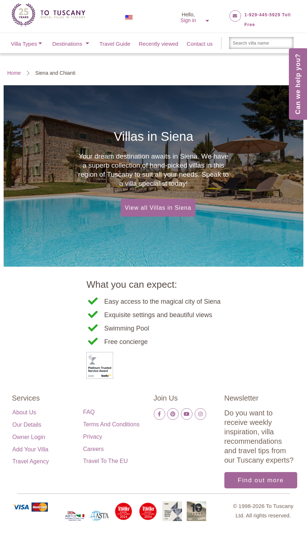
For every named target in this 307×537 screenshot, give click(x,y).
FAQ (89, 412)
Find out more (261, 480)
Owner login (28, 437)
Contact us (200, 44)
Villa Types (24, 44)
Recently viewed (158, 44)
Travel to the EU (105, 461)
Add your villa (30, 449)
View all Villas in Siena (158, 208)
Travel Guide (114, 44)
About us (24, 412)
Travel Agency (30, 461)
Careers (93, 449)
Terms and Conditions (111, 424)
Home (14, 73)
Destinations (67, 44)
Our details (26, 425)
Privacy (92, 437)
